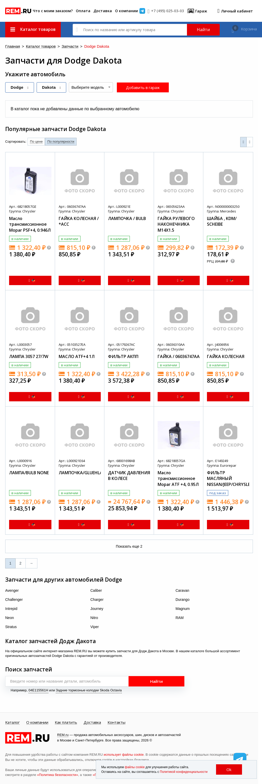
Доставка (102, 10)
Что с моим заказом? (53, 10)
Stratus (11, 627)
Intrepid (11, 609)
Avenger (12, 590)
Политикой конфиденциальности (184, 772)
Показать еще (129, 546)
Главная (12, 46)
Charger (97, 599)
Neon (9, 618)
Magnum (183, 609)
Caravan (182, 590)
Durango (183, 599)
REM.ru (63, 735)
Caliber (96, 590)
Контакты (116, 722)
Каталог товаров (41, 46)
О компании (126, 10)
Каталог (12, 722)
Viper (94, 627)
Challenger (14, 599)
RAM (180, 618)
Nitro (94, 618)
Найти (203, 29)
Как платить (66, 722)
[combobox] (91, 87)
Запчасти (70, 46)
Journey (96, 609)
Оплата (83, 10)
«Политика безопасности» (57, 775)
